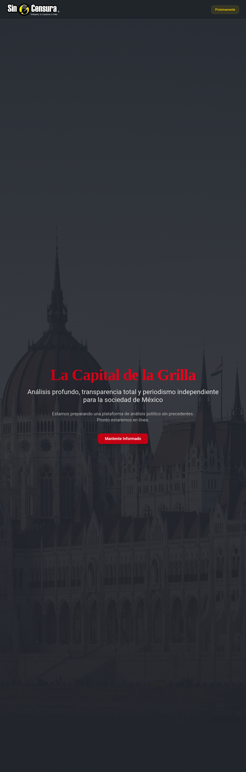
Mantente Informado (123, 438)
